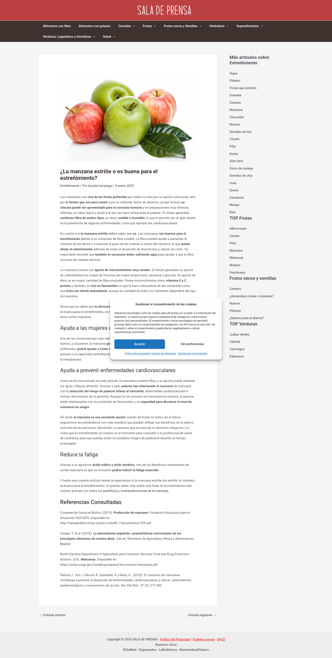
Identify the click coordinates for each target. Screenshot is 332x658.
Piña (233, 145)
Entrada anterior (52, 615)
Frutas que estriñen (243, 87)
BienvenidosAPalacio (194, 650)
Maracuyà (236, 254)
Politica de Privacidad (175, 639)
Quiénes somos (204, 639)
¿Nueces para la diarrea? (247, 313)
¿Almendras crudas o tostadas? (252, 291)
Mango (234, 202)
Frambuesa (237, 268)
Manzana (236, 109)
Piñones (235, 306)
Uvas (233, 180)
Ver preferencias (192, 344)
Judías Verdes (240, 329)
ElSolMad (129, 650)
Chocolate (237, 116)
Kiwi (232, 209)
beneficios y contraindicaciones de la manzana (136, 491)
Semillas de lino (241, 130)
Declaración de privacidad (192, 353)
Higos (234, 73)
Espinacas (237, 350)
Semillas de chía (241, 173)
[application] (129, 26)
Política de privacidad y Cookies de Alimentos (150, 353)
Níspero (235, 261)
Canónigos (237, 343)
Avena (234, 152)
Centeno (235, 284)
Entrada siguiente (202, 615)
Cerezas (235, 102)
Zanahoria (237, 195)
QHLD (221, 639)
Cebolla (235, 336)
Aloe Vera (236, 159)
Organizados (147, 650)
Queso (234, 188)
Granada (235, 95)
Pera (233, 239)
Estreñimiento (70, 186)
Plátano (235, 80)
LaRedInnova (168, 650)
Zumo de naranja (241, 166)
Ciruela (234, 137)
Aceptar (139, 344)
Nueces (235, 123)
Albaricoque (238, 225)
